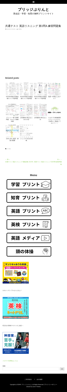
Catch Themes (37, 386)
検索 (4, 366)
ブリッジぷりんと (33, 9)
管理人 (20, 29)
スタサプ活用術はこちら (10, 361)
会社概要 (40, 379)
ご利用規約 (28, 379)
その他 (9, 149)
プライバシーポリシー (50, 384)
